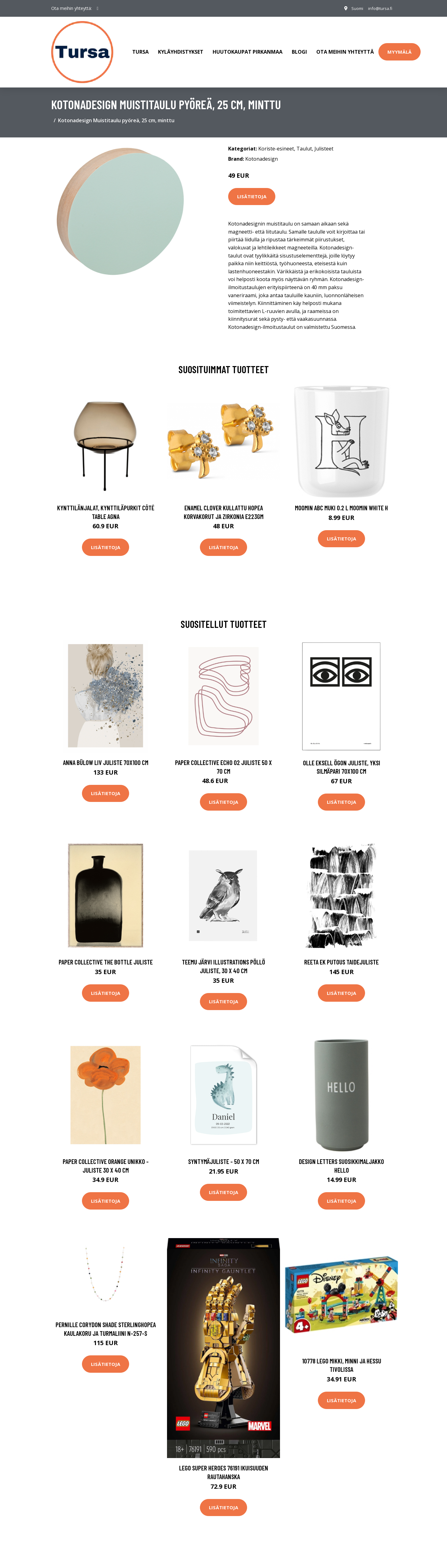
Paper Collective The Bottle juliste (106, 953)
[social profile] (97, 8)
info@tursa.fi (378, 8)
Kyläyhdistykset (180, 47)
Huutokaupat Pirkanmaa (247, 47)
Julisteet (323, 139)
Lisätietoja (251, 188)
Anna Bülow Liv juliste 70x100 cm (105, 754)
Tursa (140, 47)
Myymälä (399, 47)
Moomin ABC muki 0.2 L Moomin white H (341, 499)
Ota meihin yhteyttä (345, 47)
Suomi (352, 8)
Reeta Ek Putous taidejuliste (341, 953)
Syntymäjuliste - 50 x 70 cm (223, 1153)
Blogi (299, 47)
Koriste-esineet (276, 139)
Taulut (304, 139)
